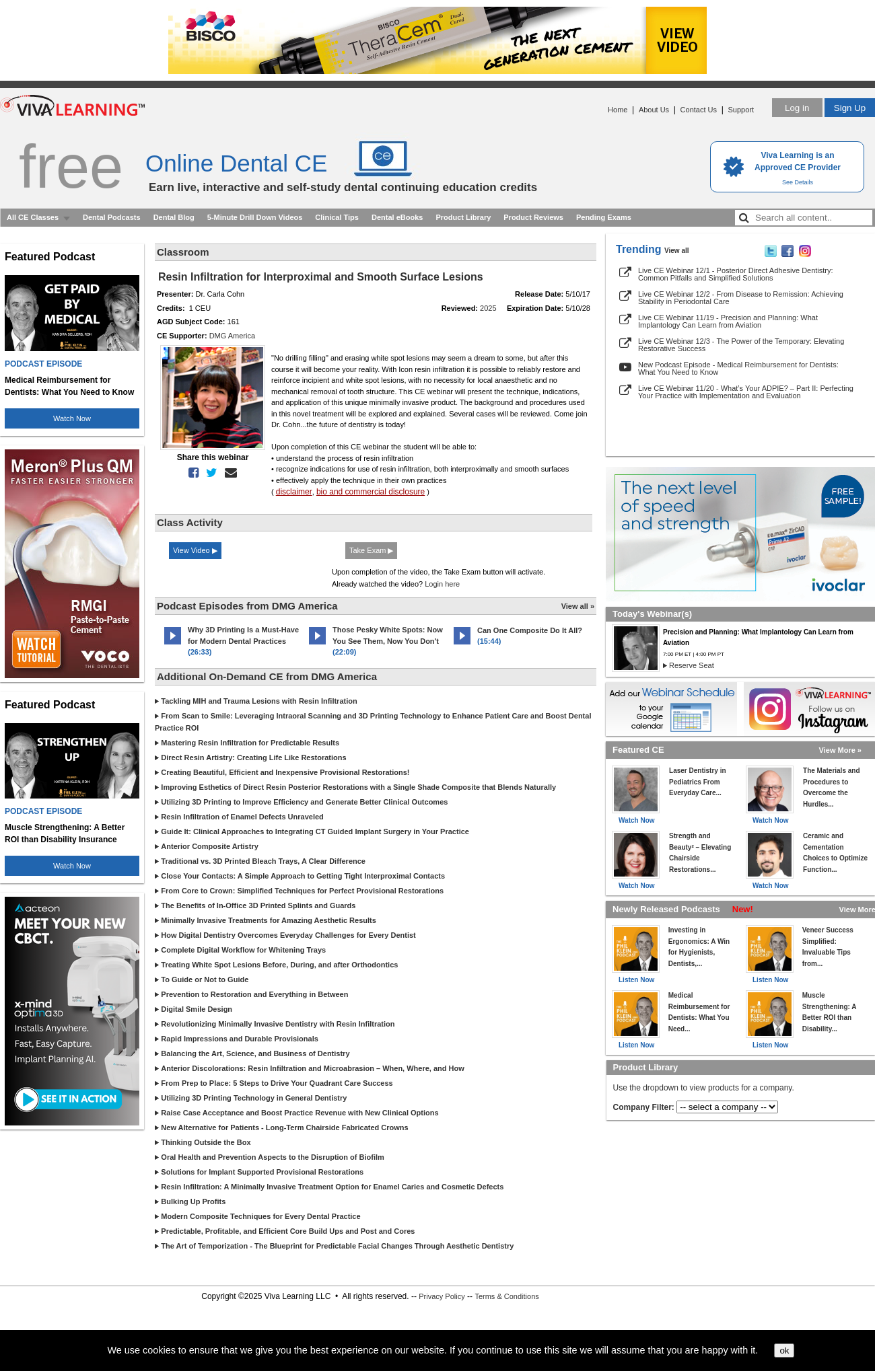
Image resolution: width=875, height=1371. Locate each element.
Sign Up (850, 108)
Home (617, 110)
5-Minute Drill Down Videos (255, 217)
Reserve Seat (691, 665)
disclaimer (294, 491)
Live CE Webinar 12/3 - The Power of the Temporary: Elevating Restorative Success (741, 345)
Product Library (463, 217)
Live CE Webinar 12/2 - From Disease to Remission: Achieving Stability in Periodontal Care (740, 297)
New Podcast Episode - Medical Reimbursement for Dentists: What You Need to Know (738, 368)
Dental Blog (174, 217)
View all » (577, 606)
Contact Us (698, 110)
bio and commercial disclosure (370, 491)
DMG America (232, 336)
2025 (488, 308)
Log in (797, 108)
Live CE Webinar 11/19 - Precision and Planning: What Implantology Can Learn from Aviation (728, 321)
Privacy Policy (441, 1296)
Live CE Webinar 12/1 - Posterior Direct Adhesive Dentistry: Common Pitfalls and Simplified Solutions (735, 274)
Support (741, 110)
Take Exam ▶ (371, 550)
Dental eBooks (397, 217)
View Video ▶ (195, 550)
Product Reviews (533, 217)
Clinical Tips (337, 217)
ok (784, 1350)
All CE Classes (33, 217)
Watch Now (72, 418)
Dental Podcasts (112, 217)
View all (676, 250)
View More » (840, 750)
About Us (654, 110)
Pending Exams (603, 217)
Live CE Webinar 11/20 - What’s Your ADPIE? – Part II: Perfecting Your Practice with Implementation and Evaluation (745, 392)
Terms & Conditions (506, 1296)
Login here (442, 584)
